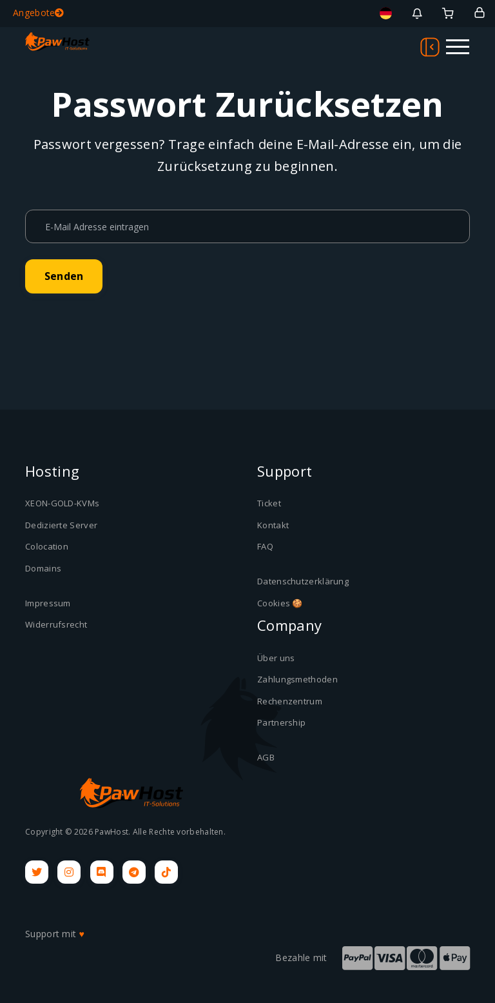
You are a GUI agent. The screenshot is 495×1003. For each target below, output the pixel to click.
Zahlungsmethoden (297, 679)
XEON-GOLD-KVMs (62, 503)
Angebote (38, 12)
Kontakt (273, 525)
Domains (43, 568)
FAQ (265, 546)
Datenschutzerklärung (303, 581)
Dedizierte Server (61, 525)
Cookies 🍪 (280, 603)
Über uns (276, 658)
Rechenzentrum (289, 701)
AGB (266, 757)
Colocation (46, 546)
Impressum (48, 603)
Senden (63, 276)
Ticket (269, 503)
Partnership (281, 722)
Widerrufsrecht (56, 624)
